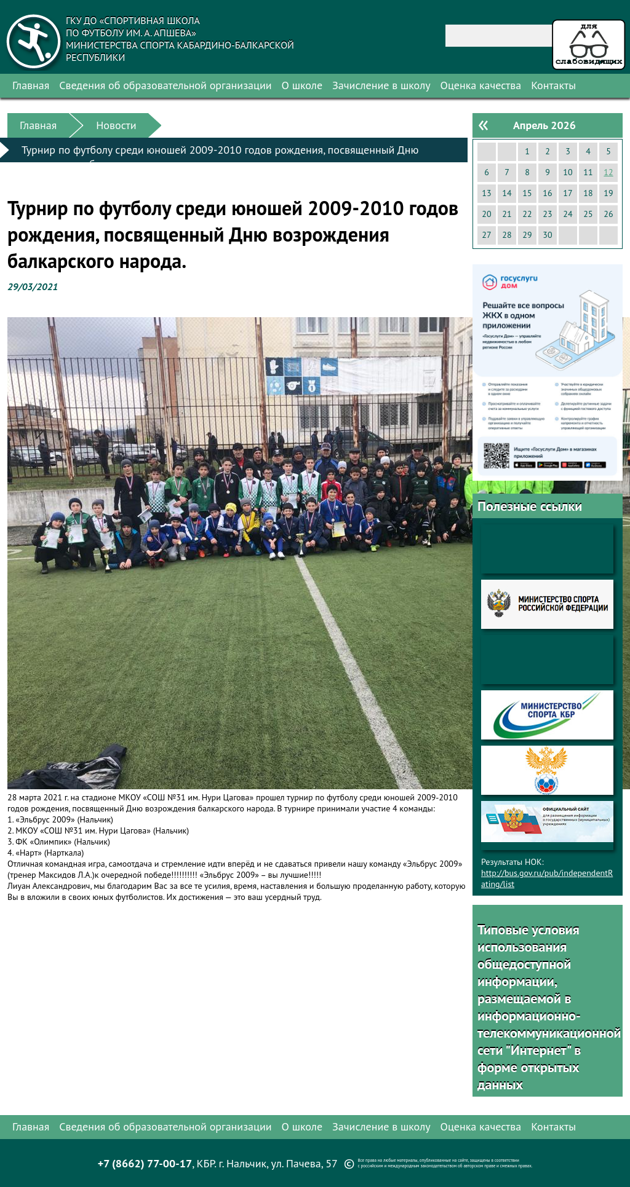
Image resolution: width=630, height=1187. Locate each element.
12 (608, 172)
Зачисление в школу (381, 85)
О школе (302, 85)
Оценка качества (481, 85)
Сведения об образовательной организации (165, 85)
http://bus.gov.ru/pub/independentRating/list (547, 878)
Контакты (553, 85)
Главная (30, 85)
